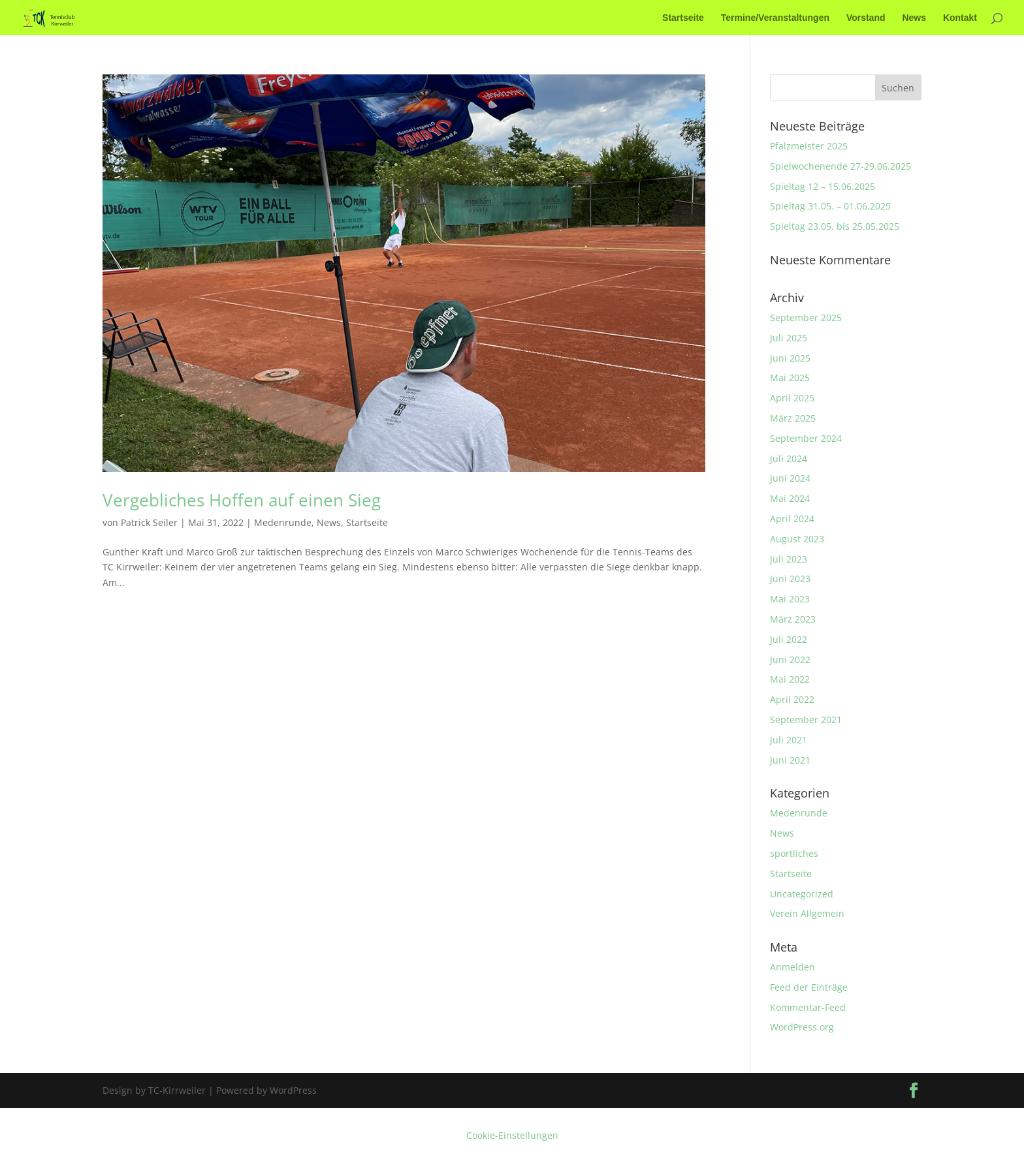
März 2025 (793, 418)
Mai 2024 (790, 498)
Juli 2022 (788, 639)
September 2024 (806, 438)
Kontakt (960, 18)
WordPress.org (802, 1027)
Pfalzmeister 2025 (809, 146)
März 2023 (793, 619)
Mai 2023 (790, 599)
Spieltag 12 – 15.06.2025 (822, 186)
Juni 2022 (790, 659)
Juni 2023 (790, 578)
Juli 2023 (788, 559)
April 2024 (792, 518)
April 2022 (792, 699)
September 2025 (806, 317)
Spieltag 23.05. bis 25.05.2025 (834, 226)
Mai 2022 (790, 679)
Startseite (683, 18)
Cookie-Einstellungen (512, 1135)
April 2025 (792, 398)
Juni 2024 (790, 478)
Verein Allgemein (807, 913)
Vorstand (866, 18)
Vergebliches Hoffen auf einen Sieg (242, 500)
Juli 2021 (788, 740)
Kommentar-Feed (808, 1007)
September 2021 (806, 719)
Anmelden (792, 967)
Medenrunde (283, 522)
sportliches (794, 853)
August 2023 (797, 539)
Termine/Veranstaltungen (775, 18)
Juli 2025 (788, 338)
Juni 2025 (790, 358)
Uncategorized (801, 894)
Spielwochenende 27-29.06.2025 (840, 166)
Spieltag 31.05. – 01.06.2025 (830, 206)
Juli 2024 (788, 458)
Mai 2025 (790, 377)
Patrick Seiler (149, 522)
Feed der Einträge (809, 987)
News (914, 18)
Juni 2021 (790, 760)
